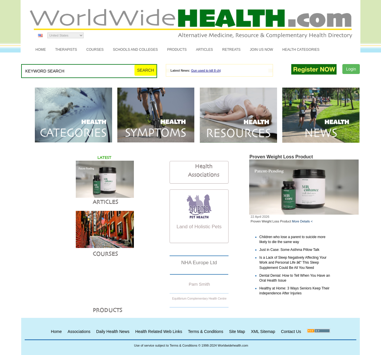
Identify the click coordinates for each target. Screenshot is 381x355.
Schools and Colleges (135, 50)
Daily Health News (112, 331)
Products (176, 50)
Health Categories (300, 50)
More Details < (302, 221)
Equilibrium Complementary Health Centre (199, 298)
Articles (204, 50)
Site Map (237, 331)
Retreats (231, 50)
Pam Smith (199, 284)
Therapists (66, 50)
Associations (79, 331)
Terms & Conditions (205, 331)
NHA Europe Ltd (199, 262)
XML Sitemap (263, 331)
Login (351, 69)
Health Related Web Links (158, 331)
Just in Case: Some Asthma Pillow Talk (289, 250)
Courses (94, 50)
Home (40, 50)
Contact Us (291, 331)
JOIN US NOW (261, 50)
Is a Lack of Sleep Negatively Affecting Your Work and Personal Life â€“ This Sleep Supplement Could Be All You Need (292, 262)
